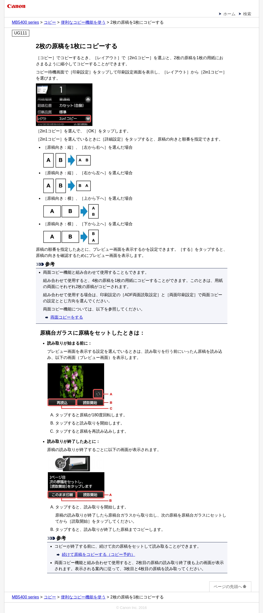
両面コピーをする (66, 317)
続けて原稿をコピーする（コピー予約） (98, 554)
